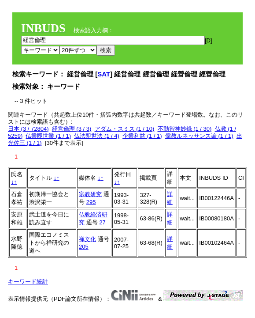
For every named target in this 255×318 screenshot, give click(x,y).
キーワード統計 (28, 281)
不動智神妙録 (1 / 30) (185, 128)
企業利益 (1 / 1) (142, 135)
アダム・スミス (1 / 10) (125, 128)
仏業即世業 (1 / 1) (48, 135)
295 (91, 202)
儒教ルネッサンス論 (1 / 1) (199, 135)
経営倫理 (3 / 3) (72, 128)
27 (102, 222)
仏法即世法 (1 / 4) (96, 135)
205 (84, 246)
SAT (103, 74)
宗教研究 (90, 194)
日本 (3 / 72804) (28, 128)
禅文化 (87, 239)
